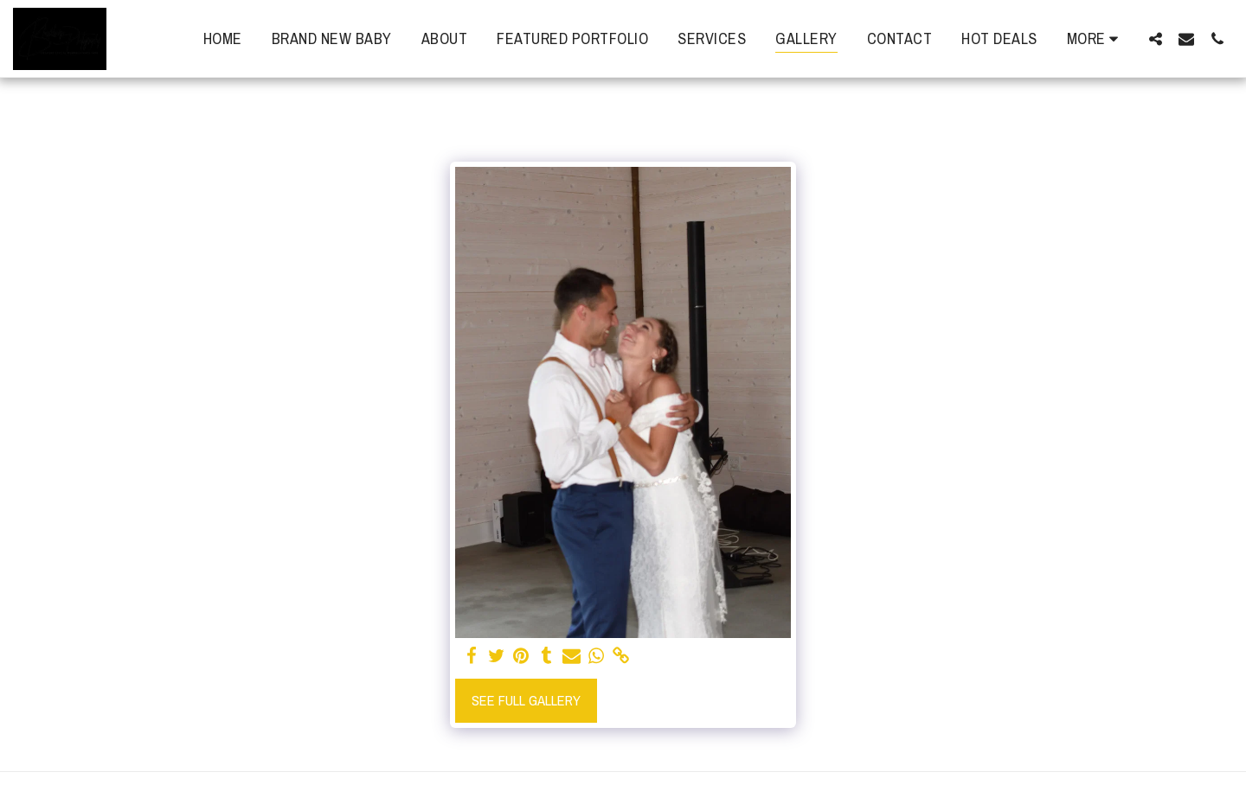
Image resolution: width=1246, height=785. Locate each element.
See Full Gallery (526, 700)
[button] (1155, 38)
